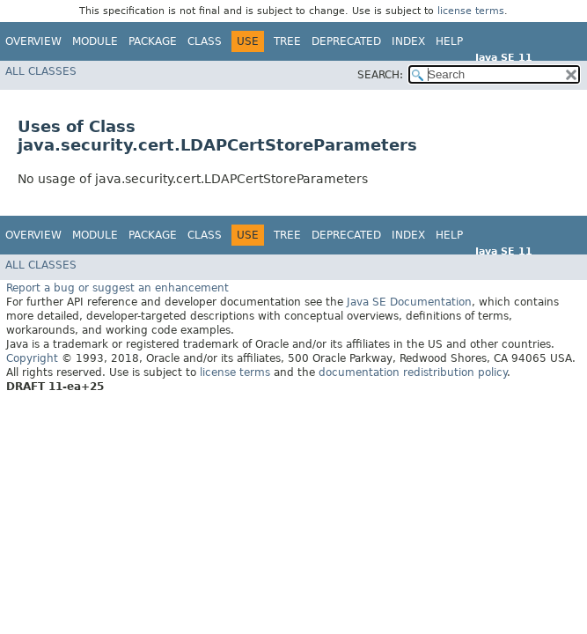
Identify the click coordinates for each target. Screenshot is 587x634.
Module (95, 41)
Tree (287, 41)
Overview (33, 41)
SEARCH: (380, 75)
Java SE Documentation (409, 301)
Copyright (32, 357)
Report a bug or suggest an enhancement (117, 287)
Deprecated (346, 41)
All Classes (41, 71)
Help (449, 41)
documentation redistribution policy (413, 371)
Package (152, 41)
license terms (470, 11)
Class (204, 41)
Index (408, 41)
